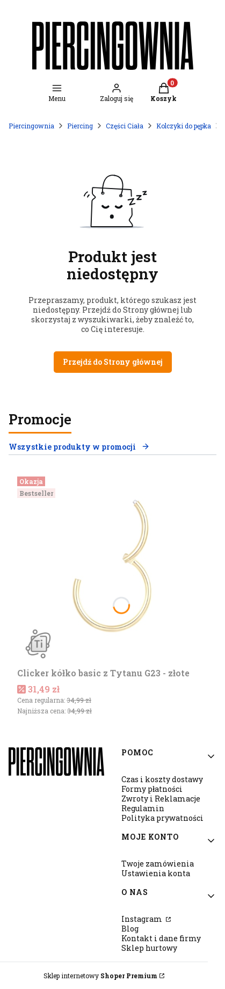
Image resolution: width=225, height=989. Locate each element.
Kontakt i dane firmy (161, 938)
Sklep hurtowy (149, 948)
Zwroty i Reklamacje (160, 798)
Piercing (80, 125)
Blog (130, 928)
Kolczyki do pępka (183, 125)
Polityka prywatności (162, 818)
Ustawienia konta (155, 873)
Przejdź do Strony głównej (113, 362)
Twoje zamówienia (157, 863)
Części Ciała (124, 125)
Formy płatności (152, 789)
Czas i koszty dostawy (162, 779)
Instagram (142, 919)
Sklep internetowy (100, 975)
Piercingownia (31, 125)
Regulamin (142, 808)
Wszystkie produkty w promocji (79, 447)
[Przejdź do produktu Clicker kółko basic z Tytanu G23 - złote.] (112, 567)
